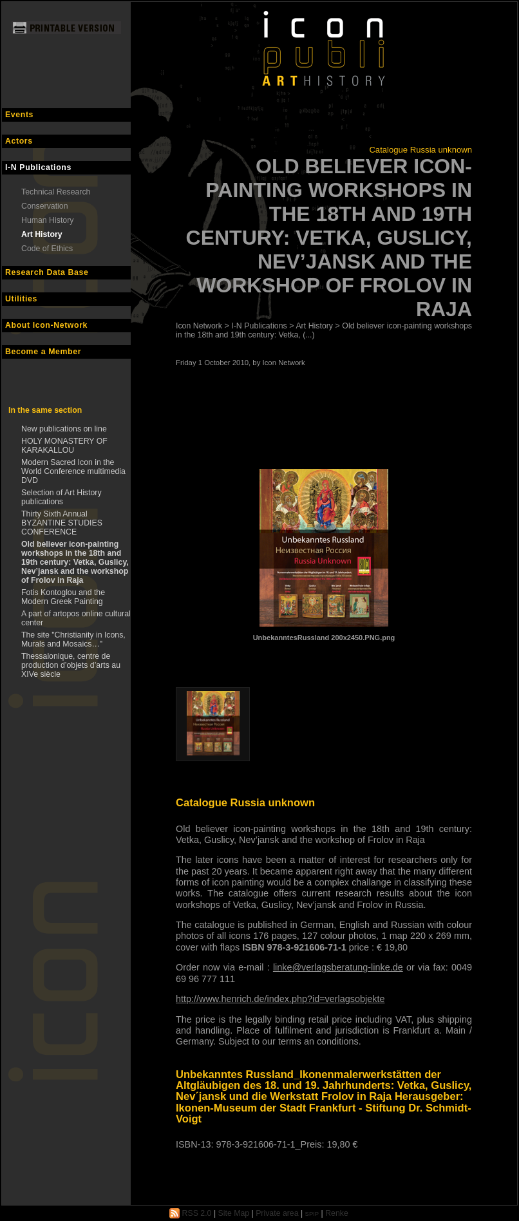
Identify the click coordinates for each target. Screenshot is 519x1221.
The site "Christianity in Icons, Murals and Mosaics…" (73, 639)
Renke (336, 1213)
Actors (19, 141)
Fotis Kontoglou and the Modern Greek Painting (63, 597)
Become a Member (43, 351)
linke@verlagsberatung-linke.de (338, 967)
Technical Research (55, 191)
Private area (277, 1213)
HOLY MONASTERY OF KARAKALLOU (64, 446)
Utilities (21, 298)
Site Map (234, 1213)
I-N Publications (38, 167)
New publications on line (64, 428)
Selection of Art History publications (61, 497)
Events (19, 114)
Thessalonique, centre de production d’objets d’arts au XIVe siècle (70, 665)
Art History (41, 234)
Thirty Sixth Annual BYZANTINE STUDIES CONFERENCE (61, 522)
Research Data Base (47, 272)
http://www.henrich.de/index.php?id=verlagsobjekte (280, 999)
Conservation (44, 206)
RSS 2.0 (190, 1213)
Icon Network (199, 325)
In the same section (45, 410)
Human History (47, 220)
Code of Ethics (47, 248)
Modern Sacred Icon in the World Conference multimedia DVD (73, 471)
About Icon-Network (46, 325)
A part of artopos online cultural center (76, 618)
